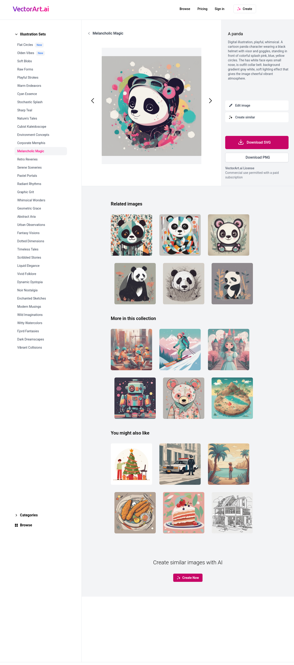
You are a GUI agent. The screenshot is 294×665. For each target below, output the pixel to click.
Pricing (203, 9)
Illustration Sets (33, 34)
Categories (29, 515)
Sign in (220, 9)
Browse (185, 9)
